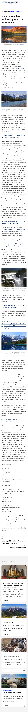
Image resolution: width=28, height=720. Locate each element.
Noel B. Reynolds (16, 137)
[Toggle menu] (25, 2)
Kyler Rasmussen (13, 223)
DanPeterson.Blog (16, 11)
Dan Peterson (6, 11)
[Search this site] (23, 2)
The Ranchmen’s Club (18, 69)
